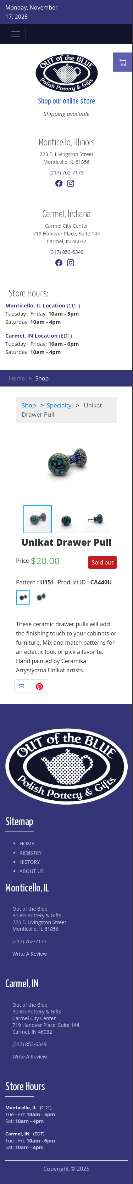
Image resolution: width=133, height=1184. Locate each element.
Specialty (59, 405)
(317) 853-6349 (66, 252)
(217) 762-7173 (66, 172)
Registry (30, 852)
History (30, 861)
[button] (22, 463)
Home (17, 378)
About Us (32, 871)
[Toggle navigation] (16, 34)
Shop (29, 405)
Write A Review (29, 953)
